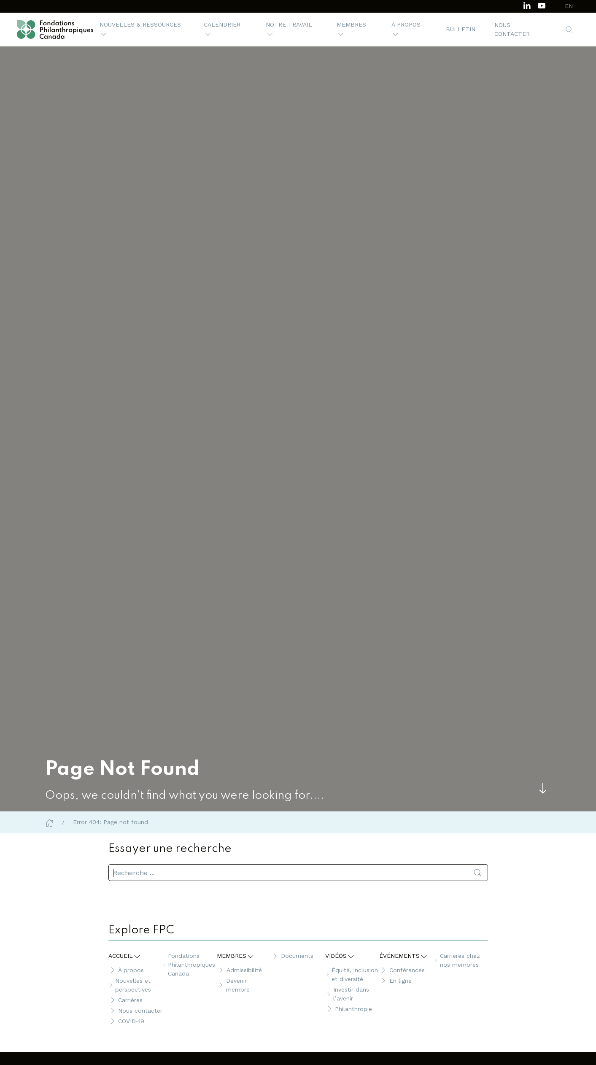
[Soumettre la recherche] (477, 872)
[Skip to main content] (542, 788)
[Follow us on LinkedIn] (527, 5)
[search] (298, 872)
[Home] (49, 822)
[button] (142, 29)
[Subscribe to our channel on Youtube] (541, 5)
